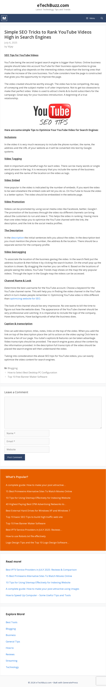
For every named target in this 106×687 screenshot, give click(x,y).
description (17, 237)
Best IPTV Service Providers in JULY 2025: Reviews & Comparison (41, 569)
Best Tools (11, 622)
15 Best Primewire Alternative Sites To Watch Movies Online (39, 576)
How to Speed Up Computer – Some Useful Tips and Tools (38, 595)
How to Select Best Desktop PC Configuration (32, 372)
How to (10, 647)
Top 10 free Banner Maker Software (27, 376)
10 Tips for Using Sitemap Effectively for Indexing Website (38, 582)
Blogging (13, 368)
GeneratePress (70, 682)
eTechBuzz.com (53, 5)
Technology (12, 667)
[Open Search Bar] (102, 18)
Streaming (11, 660)
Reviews (10, 654)
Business (11, 635)
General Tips (13, 641)
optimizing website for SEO (25, 298)
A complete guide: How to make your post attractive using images (42, 588)
